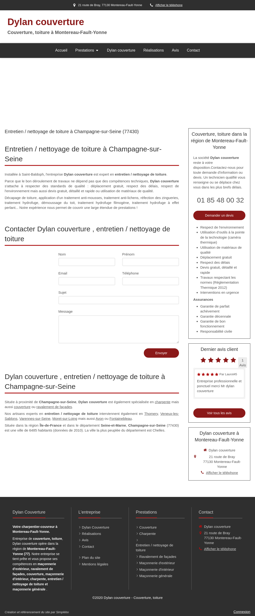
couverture (22, 407)
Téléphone (130, 273)
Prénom (128, 254)
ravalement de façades (54, 407)
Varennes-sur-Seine (34, 419)
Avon (99, 419)
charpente (163, 402)
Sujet (62, 292)
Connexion (241, 612)
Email (62, 273)
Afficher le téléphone (169, 5)
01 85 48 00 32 (220, 200)
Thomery (151, 414)
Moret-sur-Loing (64, 419)
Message (65, 311)
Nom (62, 254)
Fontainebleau (120, 419)
